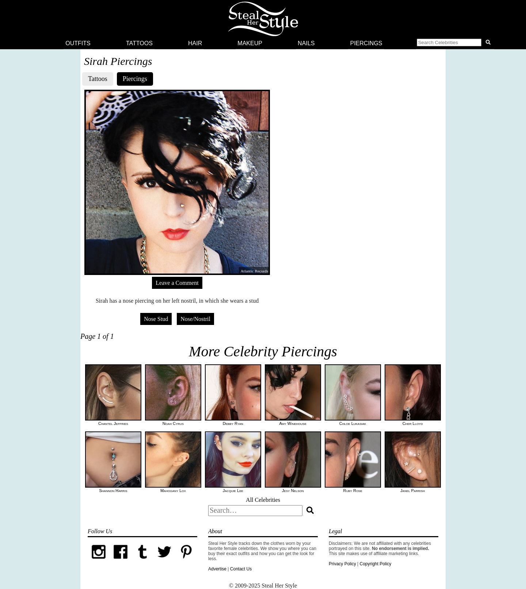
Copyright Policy (375, 563)
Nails (306, 43)
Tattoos (139, 43)
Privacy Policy (342, 563)
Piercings (366, 43)
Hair (195, 43)
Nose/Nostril (195, 319)
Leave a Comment (177, 283)
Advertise (217, 568)
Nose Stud (156, 319)
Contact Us (241, 568)
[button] (455, 43)
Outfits (77, 43)
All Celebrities (263, 500)
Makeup (249, 43)
